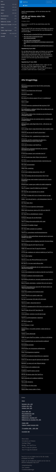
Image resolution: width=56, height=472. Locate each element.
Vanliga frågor (26, 443)
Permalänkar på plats (27, 345)
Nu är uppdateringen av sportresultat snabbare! (35, 341)
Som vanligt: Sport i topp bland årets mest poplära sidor (37, 129)
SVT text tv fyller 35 (26, 321)
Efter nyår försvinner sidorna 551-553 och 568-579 (35, 210)
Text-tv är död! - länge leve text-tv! (31, 303)
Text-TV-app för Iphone (29, 447)
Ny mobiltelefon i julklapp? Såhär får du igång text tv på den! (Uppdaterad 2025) (37, 109)
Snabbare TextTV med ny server (30, 371)
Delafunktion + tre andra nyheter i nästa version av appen (35, 329)
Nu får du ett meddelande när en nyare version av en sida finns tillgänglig (36, 267)
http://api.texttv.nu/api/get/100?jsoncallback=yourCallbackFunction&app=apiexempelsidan (38, 42)
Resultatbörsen (28, 413)
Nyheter (27, 404)
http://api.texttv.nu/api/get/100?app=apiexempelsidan (38, 34)
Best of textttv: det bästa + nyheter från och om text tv (36, 283)
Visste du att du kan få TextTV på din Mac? (33, 132)
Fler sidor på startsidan (28, 164)
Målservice (26, 416)
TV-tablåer (30, 428)
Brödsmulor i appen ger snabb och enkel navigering (36, 184)
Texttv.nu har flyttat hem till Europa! (31, 90)
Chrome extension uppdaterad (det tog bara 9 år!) (35, 105)
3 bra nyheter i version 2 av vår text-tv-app (33, 314)
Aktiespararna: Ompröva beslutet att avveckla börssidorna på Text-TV (34, 149)
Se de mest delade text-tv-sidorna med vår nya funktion (37, 272)
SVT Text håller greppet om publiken (31, 229)
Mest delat (25, 439)
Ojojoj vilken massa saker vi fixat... (31, 389)
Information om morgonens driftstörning (33, 348)
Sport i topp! (25, 102)
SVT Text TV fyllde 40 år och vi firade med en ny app (36, 195)
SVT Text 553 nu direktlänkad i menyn (32, 214)
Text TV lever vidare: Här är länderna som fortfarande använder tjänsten (36, 114)
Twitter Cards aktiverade (28, 334)
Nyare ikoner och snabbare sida (30, 367)
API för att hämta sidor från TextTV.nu (32, 374)
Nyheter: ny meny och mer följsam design (33, 363)
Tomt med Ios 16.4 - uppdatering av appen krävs (35, 136)
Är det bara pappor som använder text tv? (33, 153)
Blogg (24, 445)
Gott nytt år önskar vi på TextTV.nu (31, 145)
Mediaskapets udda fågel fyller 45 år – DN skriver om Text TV (36, 124)
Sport (26, 411)
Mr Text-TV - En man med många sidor (32, 263)
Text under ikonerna (27, 382)
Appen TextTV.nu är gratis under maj (31, 295)
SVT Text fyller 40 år (27, 203)
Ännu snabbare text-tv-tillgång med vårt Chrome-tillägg (37, 241)
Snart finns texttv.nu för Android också (32, 292)
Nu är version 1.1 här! (27, 325)
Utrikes (27, 408)
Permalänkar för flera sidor (29, 385)
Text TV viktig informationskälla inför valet (33, 221)
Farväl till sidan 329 (26, 94)
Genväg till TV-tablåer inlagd (29, 225)
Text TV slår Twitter (26, 256)
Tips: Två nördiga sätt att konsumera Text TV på (34, 176)
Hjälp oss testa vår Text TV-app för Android (33, 248)
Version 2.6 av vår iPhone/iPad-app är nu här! (34, 259)
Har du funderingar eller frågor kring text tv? (34, 157)
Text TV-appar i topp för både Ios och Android (34, 188)
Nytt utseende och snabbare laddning (32, 378)
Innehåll (26, 432)
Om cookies (26, 467)
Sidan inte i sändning (27, 168)
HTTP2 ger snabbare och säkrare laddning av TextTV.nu (37, 252)
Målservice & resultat (31, 420)
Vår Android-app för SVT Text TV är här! (32, 245)
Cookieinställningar (28, 469)
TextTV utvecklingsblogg (28, 11)
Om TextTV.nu (31, 445)
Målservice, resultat (29, 418)
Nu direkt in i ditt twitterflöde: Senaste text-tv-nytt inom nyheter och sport (37, 236)
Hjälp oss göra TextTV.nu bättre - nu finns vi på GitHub (36, 337)
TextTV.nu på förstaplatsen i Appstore (32, 317)
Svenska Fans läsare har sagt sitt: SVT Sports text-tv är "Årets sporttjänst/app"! (36, 287)
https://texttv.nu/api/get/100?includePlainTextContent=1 (38, 45)
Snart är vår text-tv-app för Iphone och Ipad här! (35, 359)
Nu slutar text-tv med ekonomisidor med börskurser (36, 161)
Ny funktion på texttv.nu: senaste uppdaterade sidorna (37, 279)
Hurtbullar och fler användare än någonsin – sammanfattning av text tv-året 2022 (34, 140)
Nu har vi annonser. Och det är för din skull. (33, 299)
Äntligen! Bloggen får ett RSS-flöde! (31, 218)
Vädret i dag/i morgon (30, 425)
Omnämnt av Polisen (28, 441)
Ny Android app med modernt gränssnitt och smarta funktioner (36, 180)
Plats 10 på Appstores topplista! (30, 352)
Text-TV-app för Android (29, 450)
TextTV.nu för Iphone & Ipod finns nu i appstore (35, 356)
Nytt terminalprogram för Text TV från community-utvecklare (35, 86)
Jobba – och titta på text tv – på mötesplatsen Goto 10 (36, 199)
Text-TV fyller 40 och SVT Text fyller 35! (32, 310)
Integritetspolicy (27, 465)
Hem (25, 5)
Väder (25, 423)
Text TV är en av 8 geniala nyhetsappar (32, 206)
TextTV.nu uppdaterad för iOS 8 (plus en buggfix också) (37, 306)
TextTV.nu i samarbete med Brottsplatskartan (34, 232)
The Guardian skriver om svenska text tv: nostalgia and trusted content (37, 119)
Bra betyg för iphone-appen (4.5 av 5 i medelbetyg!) (36, 98)
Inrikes (27, 406)
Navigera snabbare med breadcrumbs (32, 276)
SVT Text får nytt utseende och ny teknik (32, 192)
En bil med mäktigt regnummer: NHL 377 (33, 172)
